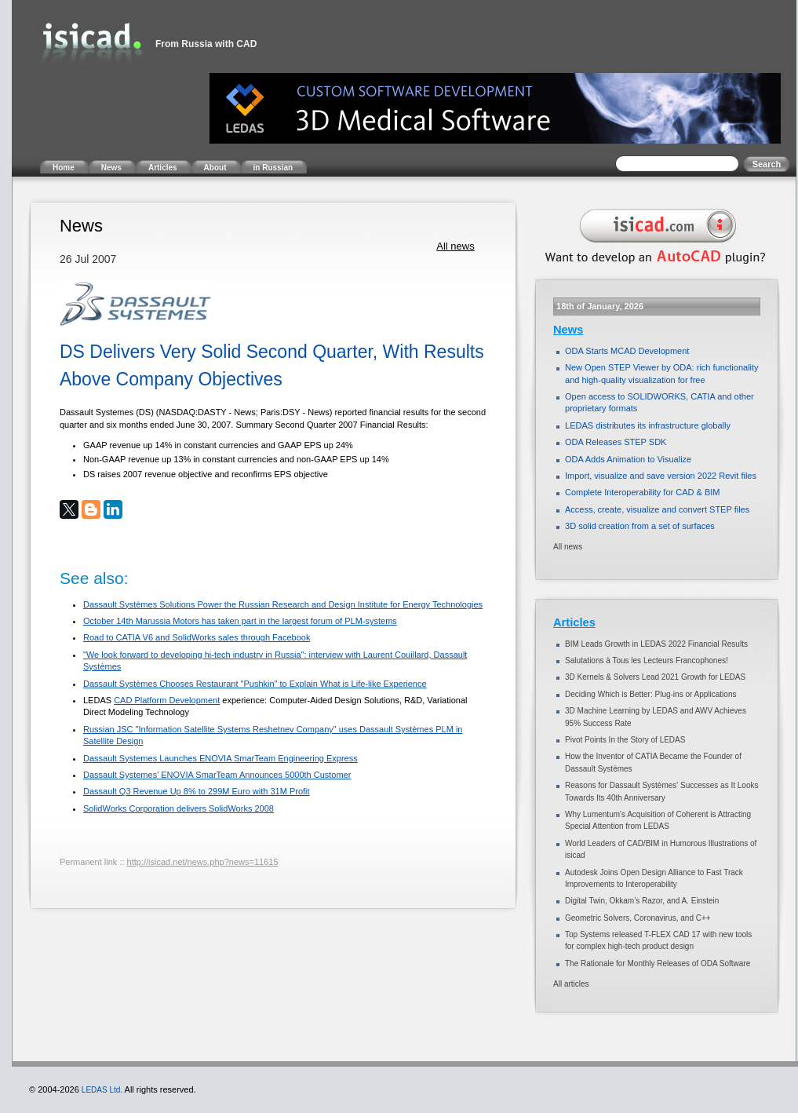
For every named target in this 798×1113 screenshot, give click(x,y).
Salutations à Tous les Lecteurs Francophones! (646, 660)
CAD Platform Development (167, 700)
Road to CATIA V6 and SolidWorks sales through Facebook (196, 637)
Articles (574, 622)
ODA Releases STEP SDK (615, 442)
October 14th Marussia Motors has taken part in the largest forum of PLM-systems (240, 621)
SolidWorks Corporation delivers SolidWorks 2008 (178, 808)
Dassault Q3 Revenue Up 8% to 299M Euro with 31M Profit (196, 791)
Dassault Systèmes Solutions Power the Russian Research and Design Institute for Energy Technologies (283, 604)
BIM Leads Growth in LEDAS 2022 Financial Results (656, 644)
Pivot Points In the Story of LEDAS (625, 739)
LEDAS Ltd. (102, 1090)
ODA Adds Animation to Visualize (628, 459)
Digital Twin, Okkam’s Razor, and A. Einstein (642, 900)
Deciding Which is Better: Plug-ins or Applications (650, 694)
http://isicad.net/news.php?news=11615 (203, 862)
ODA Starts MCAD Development (627, 351)
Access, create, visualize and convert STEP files (657, 509)
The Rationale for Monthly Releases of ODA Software (657, 963)
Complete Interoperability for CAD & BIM (642, 492)
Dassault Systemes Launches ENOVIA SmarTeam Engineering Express (220, 758)
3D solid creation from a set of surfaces (640, 526)
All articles (571, 984)
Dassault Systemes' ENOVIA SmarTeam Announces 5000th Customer (217, 774)
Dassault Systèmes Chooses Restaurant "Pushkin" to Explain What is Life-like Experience (255, 683)
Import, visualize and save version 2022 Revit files (660, 475)
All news (455, 246)
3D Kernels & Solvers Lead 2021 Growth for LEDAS (655, 677)
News (568, 329)
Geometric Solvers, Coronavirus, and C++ (638, 918)
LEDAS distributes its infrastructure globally (648, 425)
